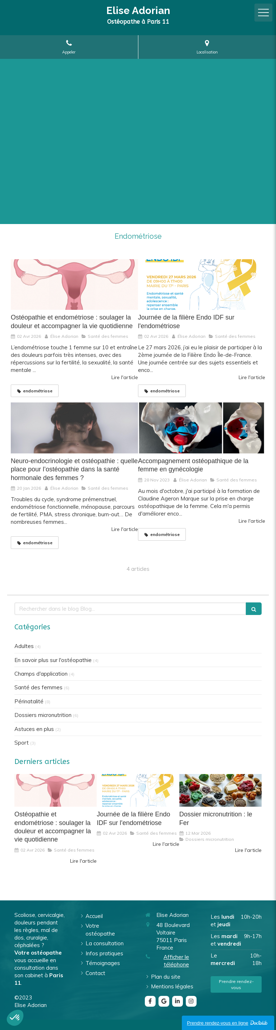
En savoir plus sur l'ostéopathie (53, 660)
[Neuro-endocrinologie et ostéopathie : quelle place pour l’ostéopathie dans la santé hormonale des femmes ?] (74, 427)
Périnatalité (28, 701)
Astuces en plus (34, 729)
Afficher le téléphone (176, 961)
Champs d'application (41, 673)
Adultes (24, 646)
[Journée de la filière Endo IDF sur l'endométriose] (201, 284)
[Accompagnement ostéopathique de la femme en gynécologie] (201, 427)
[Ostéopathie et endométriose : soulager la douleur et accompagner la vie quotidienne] (74, 284)
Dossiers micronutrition (43, 715)
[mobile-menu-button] (263, 13)
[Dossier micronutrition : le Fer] (220, 790)
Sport (21, 742)
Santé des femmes (38, 687)
